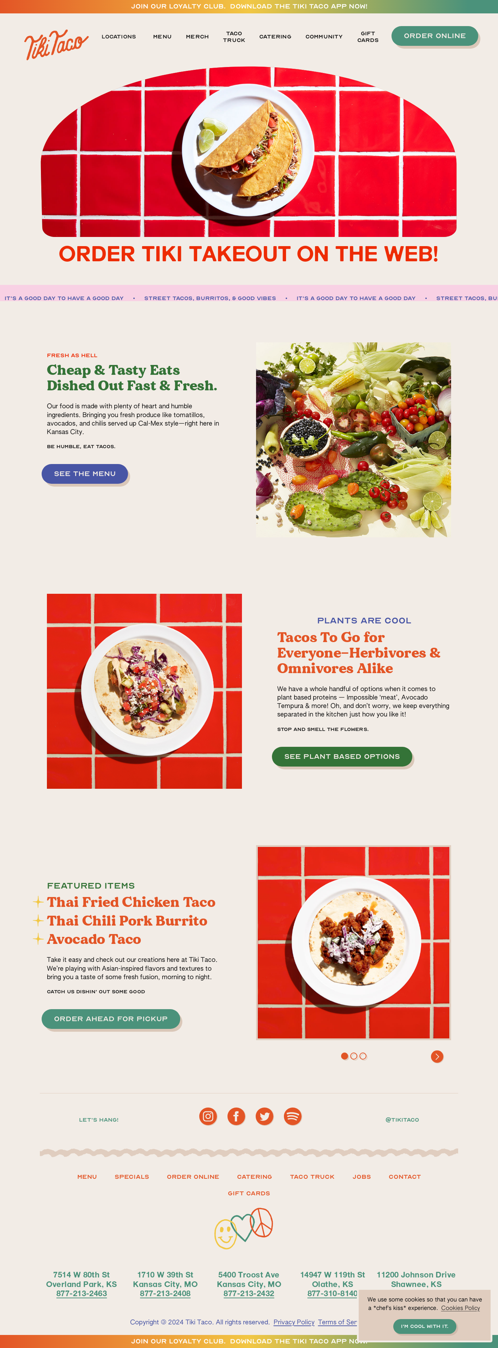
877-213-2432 (249, 1293)
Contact (405, 1176)
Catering (275, 36)
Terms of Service (343, 1322)
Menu (162, 36)
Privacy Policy (294, 1322)
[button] (123, 37)
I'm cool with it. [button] (425, 1326)
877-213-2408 (165, 1293)
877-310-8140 (333, 1293)
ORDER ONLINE (193, 1176)
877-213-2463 (81, 1293)
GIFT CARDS (368, 36)
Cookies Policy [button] (460, 1308)
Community (324, 36)
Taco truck (312, 1176)
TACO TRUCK (234, 36)
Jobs (361, 1176)
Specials (132, 1176)
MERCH (197, 36)
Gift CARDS (249, 1193)
